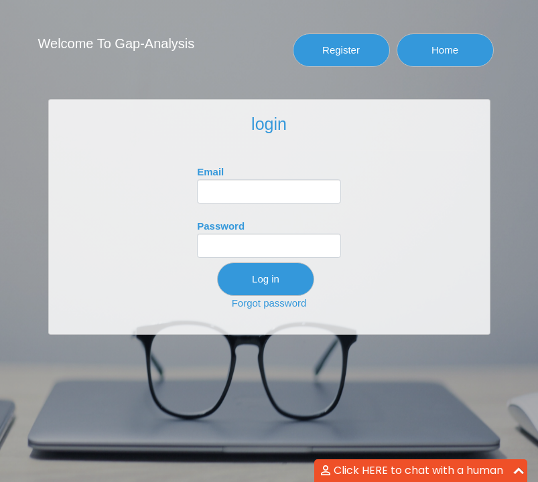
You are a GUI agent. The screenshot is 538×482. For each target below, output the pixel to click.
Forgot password (269, 303)
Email (269, 185)
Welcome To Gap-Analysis (116, 43)
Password (269, 239)
